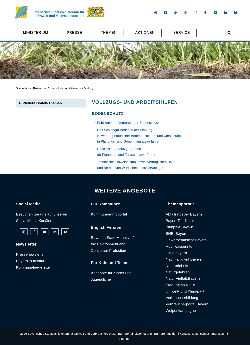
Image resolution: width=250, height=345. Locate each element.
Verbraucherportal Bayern (187, 304)
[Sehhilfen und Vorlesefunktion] (165, 12)
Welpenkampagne (181, 311)
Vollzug (88, 88)
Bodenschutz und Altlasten (63, 88)
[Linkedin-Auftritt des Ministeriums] (225, 12)
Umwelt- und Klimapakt (185, 291)
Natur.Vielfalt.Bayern (183, 278)
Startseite (21, 88)
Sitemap (124, 338)
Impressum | (219, 333)
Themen (37, 88)
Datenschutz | (201, 333)
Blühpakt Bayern (179, 227)
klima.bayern (176, 253)
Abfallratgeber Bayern (184, 214)
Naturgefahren (178, 272)
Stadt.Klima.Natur (180, 285)
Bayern (176, 233)
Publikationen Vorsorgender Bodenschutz (128, 123)
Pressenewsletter (30, 254)
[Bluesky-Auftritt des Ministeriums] (235, 12)
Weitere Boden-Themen (42, 103)
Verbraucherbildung (182, 298)
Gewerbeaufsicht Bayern (186, 240)
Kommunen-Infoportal (109, 214)
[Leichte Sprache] (185, 12)
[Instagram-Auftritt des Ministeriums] (195, 12)
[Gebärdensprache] (175, 12)
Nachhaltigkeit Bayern (184, 259)
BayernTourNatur (30, 261)
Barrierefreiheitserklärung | (135, 333)
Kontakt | (185, 333)
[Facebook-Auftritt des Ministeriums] (205, 12)
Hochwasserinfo (179, 246)
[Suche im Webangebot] (229, 32)
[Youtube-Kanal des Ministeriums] (215, 12)
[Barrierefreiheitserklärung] (155, 12)
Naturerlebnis (177, 266)
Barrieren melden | (166, 333)
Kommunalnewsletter (33, 267)
